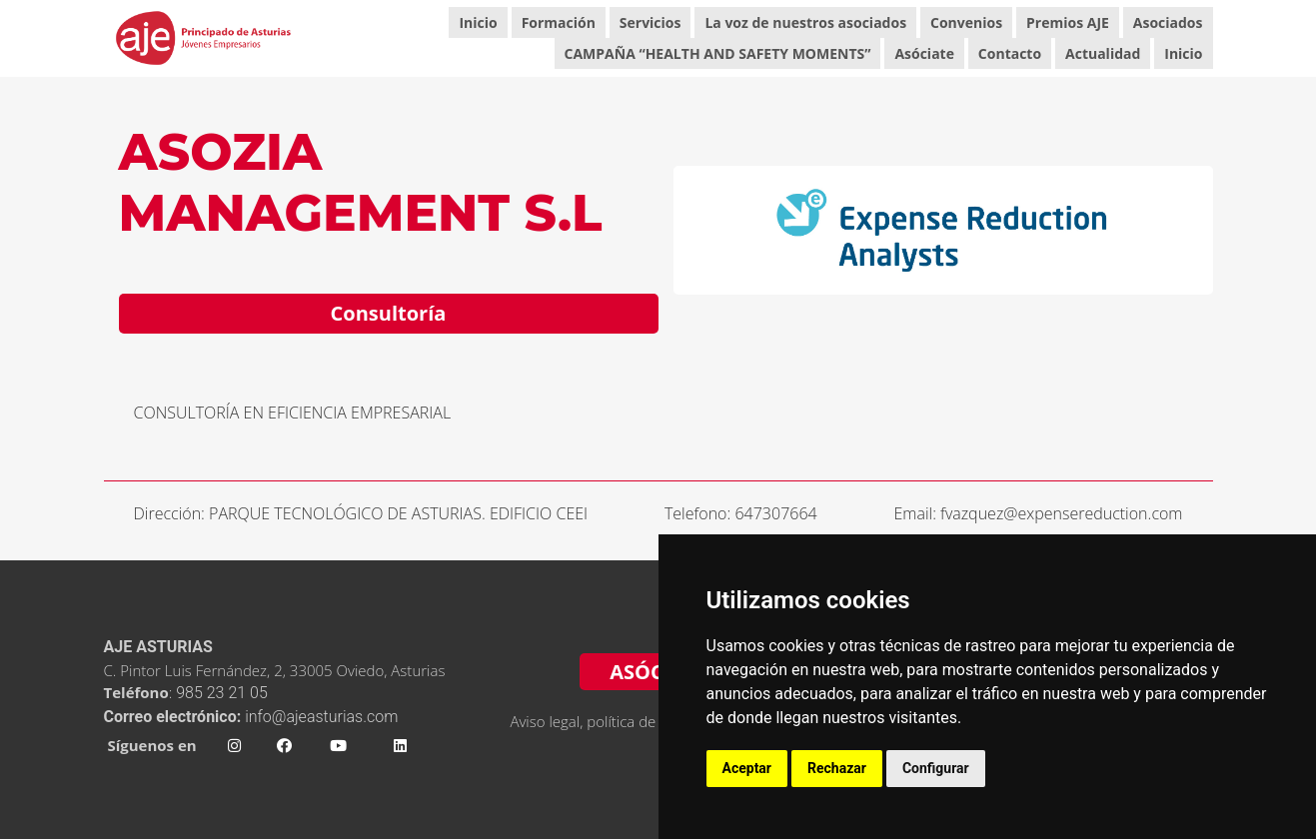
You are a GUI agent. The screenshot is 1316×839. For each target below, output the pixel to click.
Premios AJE (1067, 22)
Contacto (1009, 53)
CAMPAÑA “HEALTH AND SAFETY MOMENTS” (718, 53)
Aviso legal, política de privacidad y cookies (651, 721)
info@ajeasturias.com (321, 716)
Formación (559, 22)
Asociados (1168, 22)
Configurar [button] (935, 768)
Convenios (966, 22)
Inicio (478, 22)
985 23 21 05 (223, 692)
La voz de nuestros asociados (805, 22)
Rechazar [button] (836, 768)
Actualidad (1102, 53)
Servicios (650, 22)
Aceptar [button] (747, 768)
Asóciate (924, 53)
